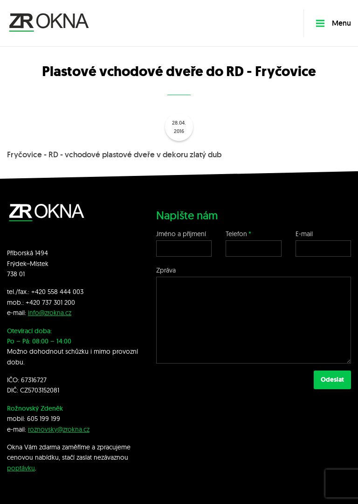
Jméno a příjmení (181, 234)
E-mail (304, 234)
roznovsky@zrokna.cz (59, 429)
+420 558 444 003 (57, 291)
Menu (333, 23)
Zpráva (166, 270)
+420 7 (35, 302)
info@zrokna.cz (49, 312)
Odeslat (332, 379)
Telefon (236, 234)
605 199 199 (43, 418)
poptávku (21, 468)
